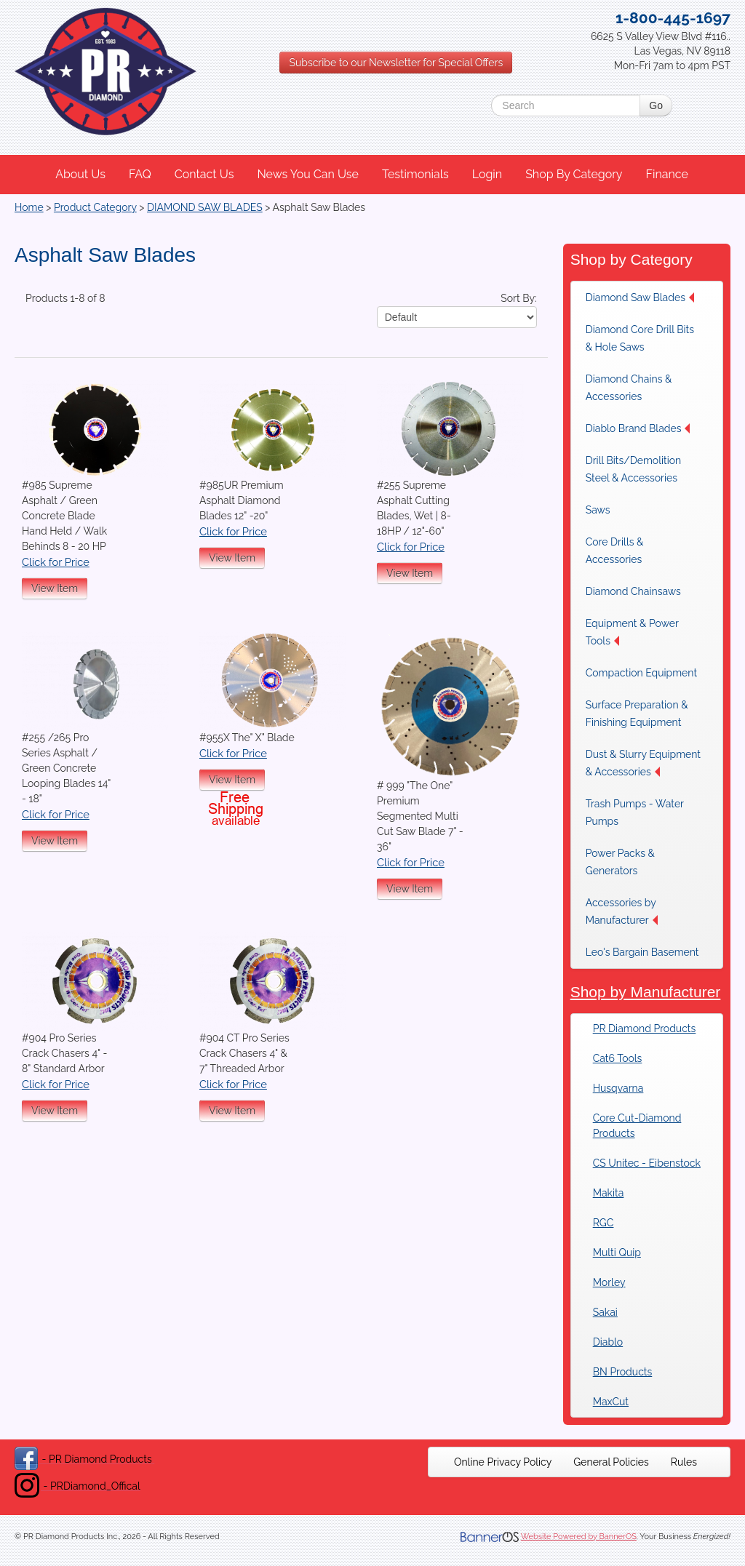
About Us (80, 174)
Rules (684, 1462)
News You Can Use (308, 174)
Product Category (95, 207)
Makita (608, 1193)
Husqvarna (618, 1088)
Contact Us (204, 174)
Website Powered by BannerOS (579, 1536)
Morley (609, 1282)
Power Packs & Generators (620, 861)
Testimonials (415, 174)
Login (487, 174)
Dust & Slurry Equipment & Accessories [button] (643, 763)
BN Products (623, 1372)
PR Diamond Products (644, 1028)
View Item (54, 588)
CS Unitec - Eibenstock (647, 1163)
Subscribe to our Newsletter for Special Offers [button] (396, 62)
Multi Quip (617, 1252)
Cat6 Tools (617, 1058)
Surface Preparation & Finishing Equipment (637, 713)
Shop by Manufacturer (645, 991)
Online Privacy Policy (502, 1462)
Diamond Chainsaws (633, 591)
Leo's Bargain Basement (642, 952)
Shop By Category (573, 174)
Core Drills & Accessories (615, 550)
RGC (603, 1223)
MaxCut (611, 1401)
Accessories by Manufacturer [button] (622, 911)
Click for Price (55, 562)
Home (29, 207)
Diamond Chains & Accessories (629, 387)
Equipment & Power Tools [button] (632, 632)
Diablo (608, 1342)
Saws (598, 510)
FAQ (140, 174)
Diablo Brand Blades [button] (638, 428)
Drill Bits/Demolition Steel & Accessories (634, 469)
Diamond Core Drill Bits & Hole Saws (640, 338)
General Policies (611, 1462)
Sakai (605, 1312)
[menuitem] (81, 175)
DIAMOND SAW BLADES (205, 207)
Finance (666, 174)
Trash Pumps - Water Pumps (635, 812)
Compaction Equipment (641, 673)
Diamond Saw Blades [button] (640, 297)
